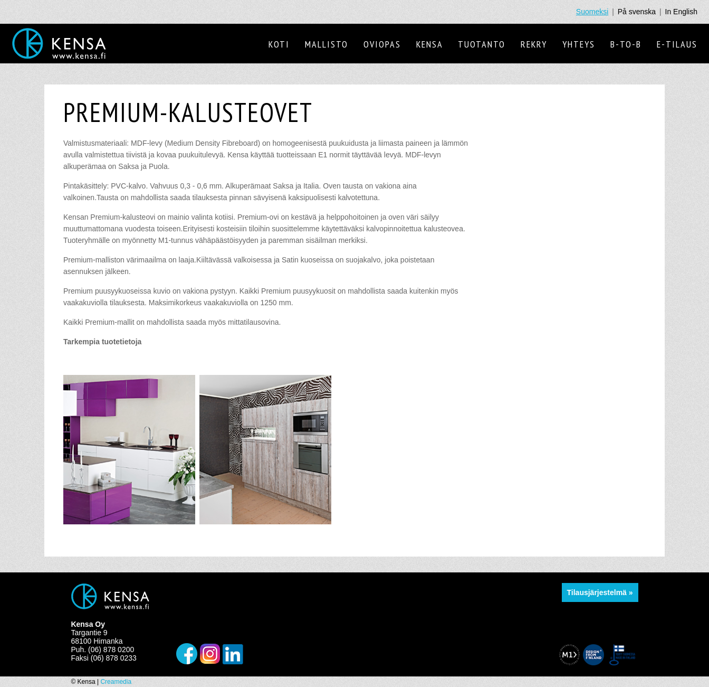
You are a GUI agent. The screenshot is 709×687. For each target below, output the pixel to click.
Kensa (429, 44)
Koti (279, 44)
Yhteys (578, 44)
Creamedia (115, 681)
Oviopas (382, 44)
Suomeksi (592, 11)
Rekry (534, 44)
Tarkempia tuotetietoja (102, 341)
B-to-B (625, 44)
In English (681, 11)
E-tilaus (677, 44)
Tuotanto (481, 44)
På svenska (637, 11)
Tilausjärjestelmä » (600, 592)
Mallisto (326, 44)
